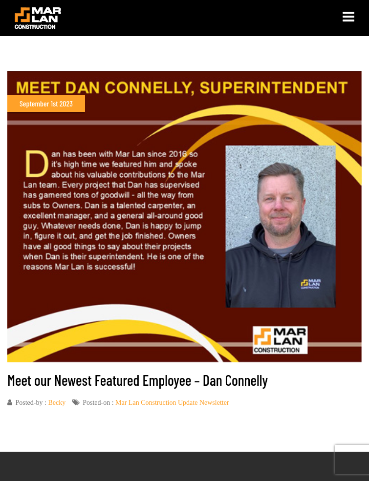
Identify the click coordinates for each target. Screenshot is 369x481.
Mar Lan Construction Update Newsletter (172, 402)
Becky (56, 402)
